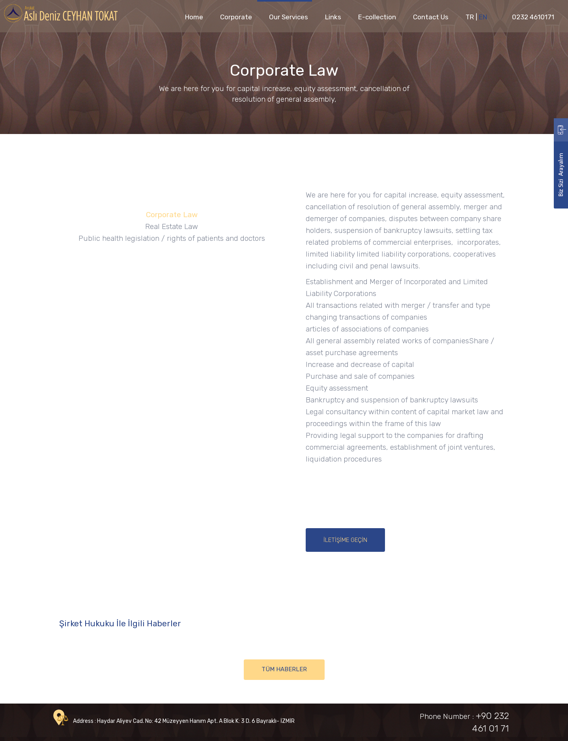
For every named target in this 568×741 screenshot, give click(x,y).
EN (483, 17)
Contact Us (430, 17)
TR (469, 17)
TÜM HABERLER (284, 669)
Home (194, 17)
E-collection (377, 17)
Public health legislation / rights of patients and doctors (171, 238)
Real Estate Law (171, 226)
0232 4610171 (533, 17)
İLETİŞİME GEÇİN (345, 540)
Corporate (236, 17)
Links (333, 17)
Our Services (288, 17)
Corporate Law (172, 214)
